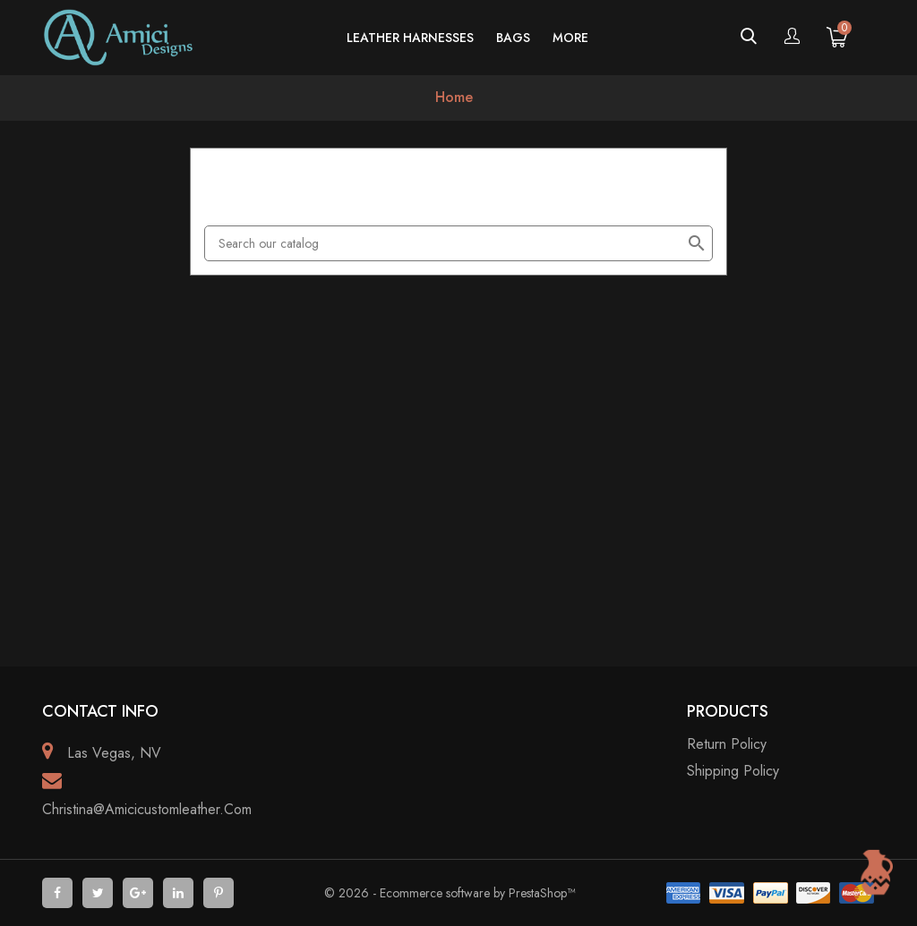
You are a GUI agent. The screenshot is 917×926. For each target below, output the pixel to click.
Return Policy (727, 744)
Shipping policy (733, 770)
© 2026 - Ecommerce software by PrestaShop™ (449, 893)
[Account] (792, 37)
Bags (513, 38)
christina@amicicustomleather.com (147, 809)
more (570, 38)
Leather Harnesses (410, 38)
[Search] (458, 243)
